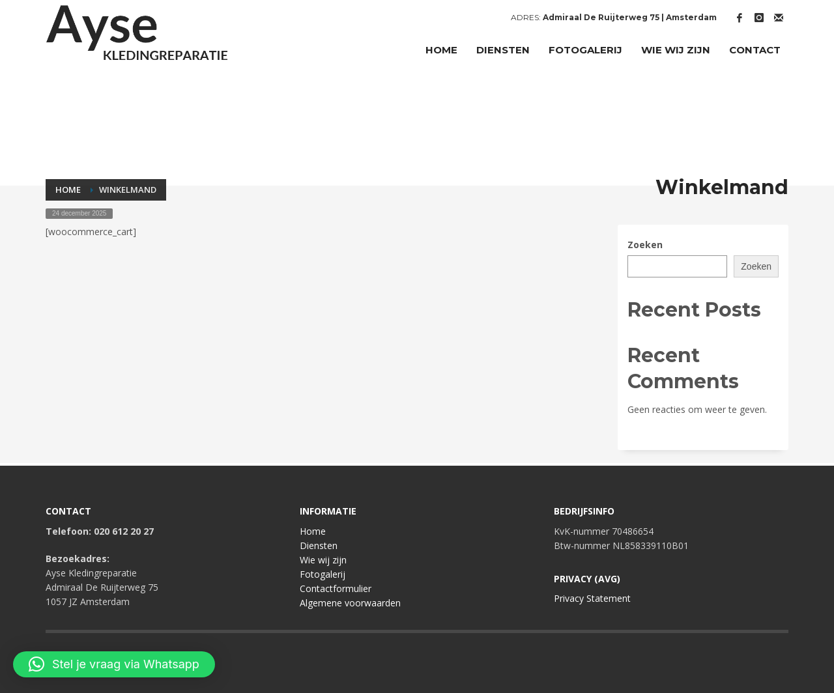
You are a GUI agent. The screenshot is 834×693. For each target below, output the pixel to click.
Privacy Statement (592, 598)
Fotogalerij (322, 574)
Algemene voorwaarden (350, 603)
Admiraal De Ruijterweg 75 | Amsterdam (630, 17)
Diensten (319, 545)
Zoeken (645, 244)
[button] (114, 664)
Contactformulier (335, 588)
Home (313, 531)
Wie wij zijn (323, 560)
